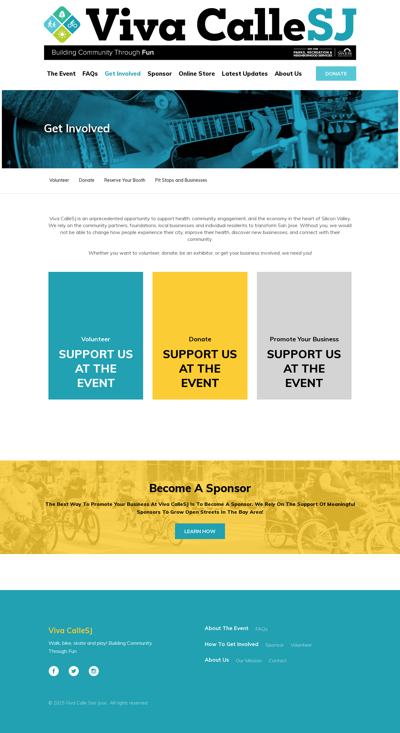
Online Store (197, 73)
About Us (288, 73)
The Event (61, 73)
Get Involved (123, 73)
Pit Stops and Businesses (181, 180)
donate (336, 73)
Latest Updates (245, 73)
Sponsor (160, 73)
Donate (86, 180)
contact (278, 660)
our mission (249, 660)
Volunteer (59, 180)
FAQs (90, 73)
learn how (200, 531)
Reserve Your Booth (124, 180)
